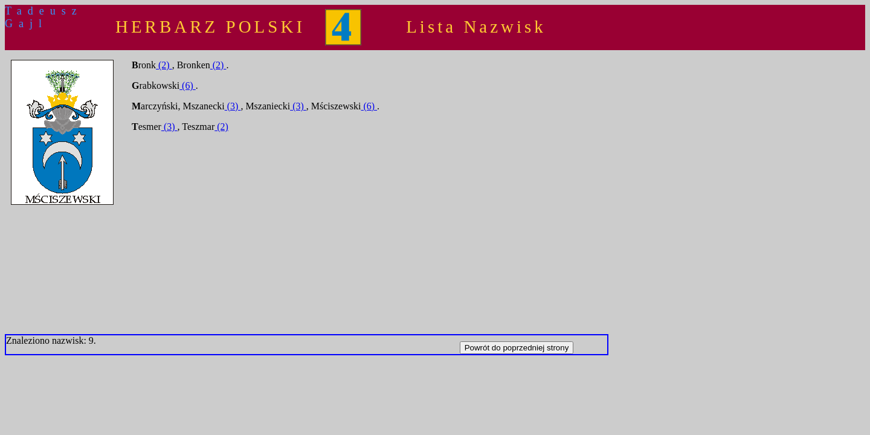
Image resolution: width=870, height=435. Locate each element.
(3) (233, 106)
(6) (187, 85)
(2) (164, 65)
